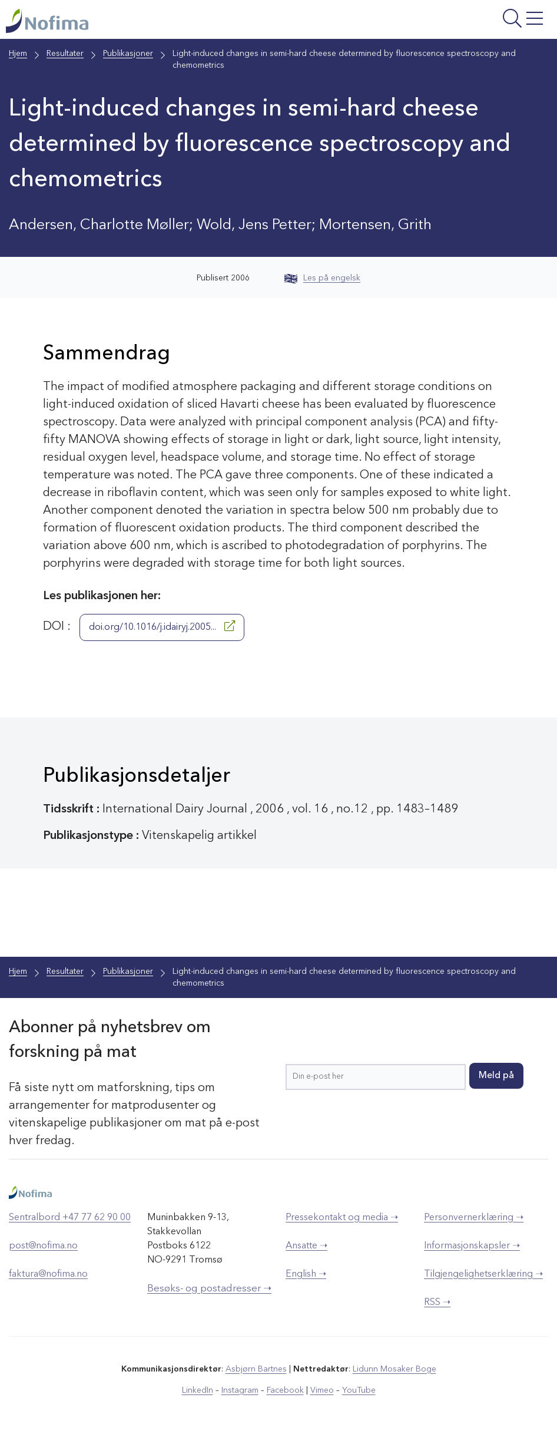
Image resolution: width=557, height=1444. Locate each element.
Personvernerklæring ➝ (473, 1217)
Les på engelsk (322, 278)
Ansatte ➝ (306, 1246)
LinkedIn (197, 1390)
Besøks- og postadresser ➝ (209, 1289)
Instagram (239, 1390)
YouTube (359, 1390)
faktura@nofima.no (48, 1274)
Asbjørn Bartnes (256, 1369)
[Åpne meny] (456, 22)
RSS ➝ (437, 1302)
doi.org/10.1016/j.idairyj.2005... (162, 626)
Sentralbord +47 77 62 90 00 (70, 1217)
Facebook (285, 1390)
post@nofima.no (43, 1246)
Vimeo (322, 1390)
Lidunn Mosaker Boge (394, 1369)
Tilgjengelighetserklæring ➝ (483, 1274)
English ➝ (306, 1274)
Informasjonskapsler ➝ (472, 1246)
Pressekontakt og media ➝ (342, 1217)
